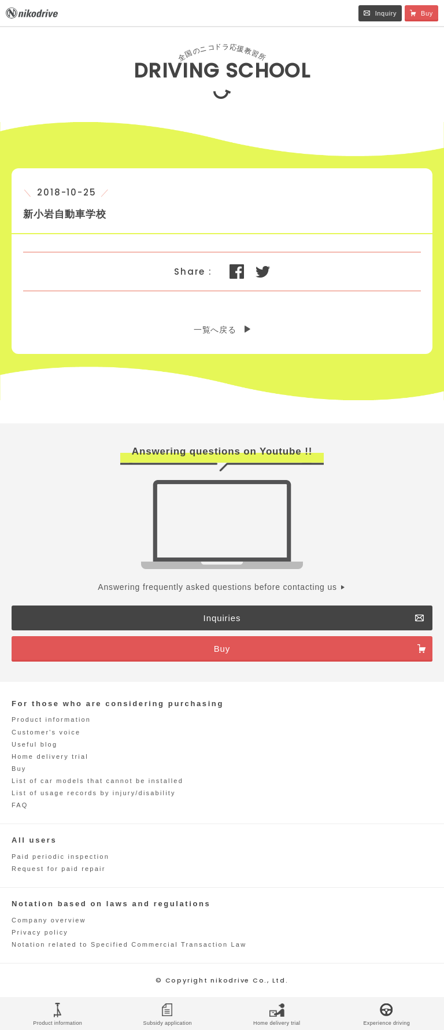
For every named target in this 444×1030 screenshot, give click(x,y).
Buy (19, 768)
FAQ (20, 805)
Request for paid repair (59, 868)
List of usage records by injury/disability (94, 792)
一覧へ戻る (215, 329)
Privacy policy (40, 932)
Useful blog (34, 744)
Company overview (49, 920)
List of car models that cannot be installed (97, 780)
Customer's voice (46, 732)
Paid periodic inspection (60, 856)
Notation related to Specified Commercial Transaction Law (129, 944)
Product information (51, 719)
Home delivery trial (50, 756)
